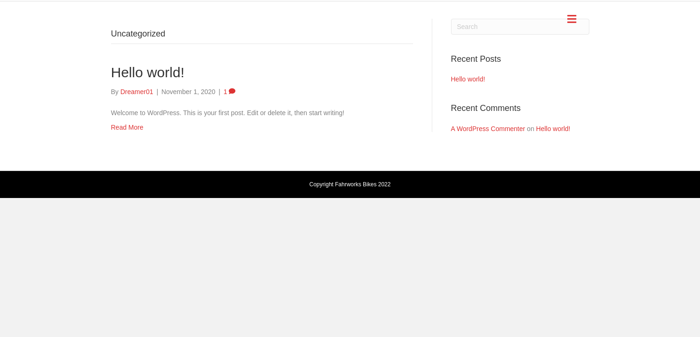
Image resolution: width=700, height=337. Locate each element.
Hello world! (148, 72)
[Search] (520, 27)
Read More (127, 127)
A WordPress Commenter (488, 128)
